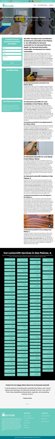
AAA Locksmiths (8, 270)
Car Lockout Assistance (7, 338)
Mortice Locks (33, 354)
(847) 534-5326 (6, 24)
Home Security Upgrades (33, 271)
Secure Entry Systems (45, 331)
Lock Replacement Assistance (34, 316)
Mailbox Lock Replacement (33, 337)
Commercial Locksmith (7, 359)
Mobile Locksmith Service (33, 351)
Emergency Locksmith (20, 313)
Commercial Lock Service (8, 355)
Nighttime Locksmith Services (34, 365)
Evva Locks (20, 323)
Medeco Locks (33, 346)
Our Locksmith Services (42, 5)
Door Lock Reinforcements (21, 284)
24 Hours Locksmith (9, 259)
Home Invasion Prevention (33, 262)
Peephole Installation (47, 263)
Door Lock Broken (21, 280)
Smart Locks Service (47, 337)
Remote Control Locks (46, 295)
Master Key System (34, 343)
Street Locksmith (46, 345)
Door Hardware (21, 266)
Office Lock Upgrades (32, 370)
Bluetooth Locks (8, 305)
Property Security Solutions (46, 282)
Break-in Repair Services (8, 313)
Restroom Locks (46, 310)
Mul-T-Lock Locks (33, 361)
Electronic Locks (21, 306)
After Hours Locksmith (7, 278)
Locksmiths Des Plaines (28, 437)
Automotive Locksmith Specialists (7, 289)
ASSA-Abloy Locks (8, 281)
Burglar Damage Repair (8, 326)
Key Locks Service (33, 282)
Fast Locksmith (21, 331)
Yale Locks (45, 370)
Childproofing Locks (9, 348)
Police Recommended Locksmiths (46, 268)
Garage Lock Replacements (20, 360)
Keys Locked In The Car (34, 290)
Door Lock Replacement (20, 292)
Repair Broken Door (47, 298)
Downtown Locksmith (22, 298)
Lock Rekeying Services (33, 311)
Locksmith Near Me (34, 327)
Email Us (45, 418)
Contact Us (51, 5)
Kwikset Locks (33, 294)
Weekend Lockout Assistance (46, 356)
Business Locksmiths (9, 330)
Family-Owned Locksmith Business (22, 328)
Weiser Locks (45, 359)
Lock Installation (33, 307)
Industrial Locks (33, 279)
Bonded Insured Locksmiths (8, 309)
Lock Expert (32, 304)
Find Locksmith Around (21, 339)
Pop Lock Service (46, 272)
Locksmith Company (34, 319)
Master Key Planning (34, 340)
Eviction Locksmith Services (21, 320)
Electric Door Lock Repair (21, 302)
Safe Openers (46, 319)
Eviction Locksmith (21, 316)
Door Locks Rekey (21, 295)
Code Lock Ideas (8, 351)
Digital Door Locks (8, 374)
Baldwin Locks (8, 293)
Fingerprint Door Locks (21, 344)
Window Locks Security (46, 367)
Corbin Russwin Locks (8, 364)
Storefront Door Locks (46, 341)
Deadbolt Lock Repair (8, 371)
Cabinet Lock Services (7, 334)
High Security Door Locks (21, 370)
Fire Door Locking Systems (21, 348)
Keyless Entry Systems (33, 286)
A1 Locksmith (7, 266)
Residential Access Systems (47, 302)
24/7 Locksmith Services (8, 263)
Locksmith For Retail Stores (34, 323)
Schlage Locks (46, 327)
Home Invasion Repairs (33, 267)
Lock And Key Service (33, 301)
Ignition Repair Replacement (33, 275)
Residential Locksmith (45, 306)
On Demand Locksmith (32, 374)
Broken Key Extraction (7, 318)
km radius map (12, 84)
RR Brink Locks (46, 313)
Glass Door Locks (21, 366)
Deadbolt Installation (9, 367)
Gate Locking (20, 363)
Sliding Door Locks (46, 334)
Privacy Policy (26, 427)
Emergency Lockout (21, 309)
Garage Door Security (20, 356)
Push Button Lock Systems (46, 286)
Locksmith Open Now (34, 330)
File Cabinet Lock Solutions (21, 335)
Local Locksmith (33, 297)
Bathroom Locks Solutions (8, 297)
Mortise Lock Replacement (33, 358)
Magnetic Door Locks (34, 333)
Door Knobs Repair (21, 274)
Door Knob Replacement (20, 271)
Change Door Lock (8, 345)
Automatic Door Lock (9, 284)
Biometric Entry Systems (8, 302)
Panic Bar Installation (45, 260)
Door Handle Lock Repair (21, 260)
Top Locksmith (46, 348)
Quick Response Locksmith (46, 290)
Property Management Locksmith (45, 277)
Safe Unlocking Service (46, 323)
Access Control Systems (8, 274)
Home (35, 5)
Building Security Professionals (8, 322)
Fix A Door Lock (21, 351)
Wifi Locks (45, 363)
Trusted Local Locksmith (45, 352)
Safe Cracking (46, 316)
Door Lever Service (21, 277)
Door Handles (20, 263)
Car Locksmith (8, 341)
